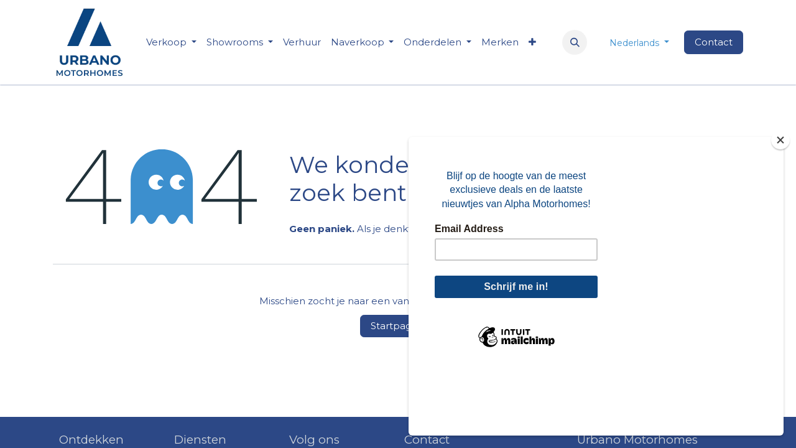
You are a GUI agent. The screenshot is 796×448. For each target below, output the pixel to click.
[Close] (780, 203)
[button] (574, 42)
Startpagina (398, 326)
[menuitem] (302, 42)
